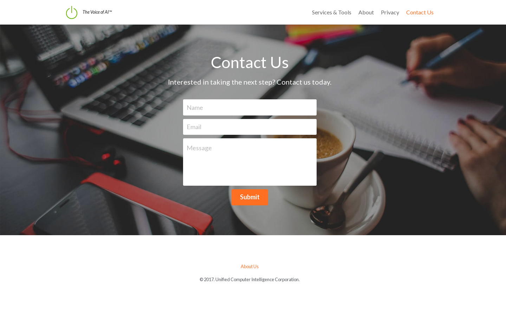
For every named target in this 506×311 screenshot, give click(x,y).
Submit (253, 197)
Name (198, 107)
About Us (253, 266)
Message (202, 148)
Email (197, 127)
